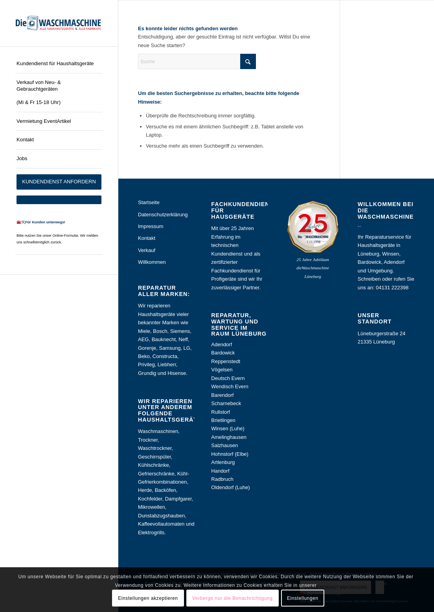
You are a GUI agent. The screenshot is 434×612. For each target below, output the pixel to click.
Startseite (149, 202)
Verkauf (146, 250)
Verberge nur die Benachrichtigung (232, 598)
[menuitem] (59, 64)
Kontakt (146, 238)
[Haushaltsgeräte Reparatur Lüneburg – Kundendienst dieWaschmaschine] (59, 23)
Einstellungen (302, 598)
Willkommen (152, 262)
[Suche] (197, 61)
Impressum (150, 226)
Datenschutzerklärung (163, 214)
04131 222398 (392, 287)
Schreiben (369, 279)
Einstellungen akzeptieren (148, 598)
